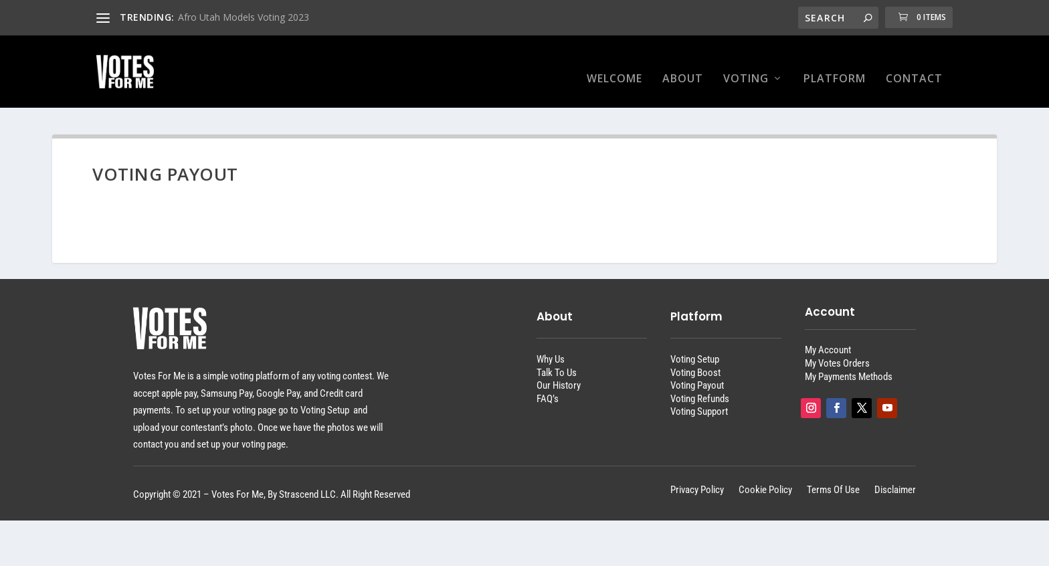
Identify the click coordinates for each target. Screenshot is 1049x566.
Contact (914, 66)
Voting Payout (697, 373)
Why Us (551, 347)
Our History (559, 373)
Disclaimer (895, 477)
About (682, 66)
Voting (746, 66)
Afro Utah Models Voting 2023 (243, 17)
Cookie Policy (765, 477)
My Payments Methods (848, 364)
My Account (828, 337)
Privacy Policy (697, 477)
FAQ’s (548, 386)
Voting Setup (694, 347)
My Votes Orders (837, 351)
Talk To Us (557, 360)
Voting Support (699, 399)
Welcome (614, 66)
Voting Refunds (699, 386)
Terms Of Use (833, 477)
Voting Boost (695, 360)
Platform (834, 66)
